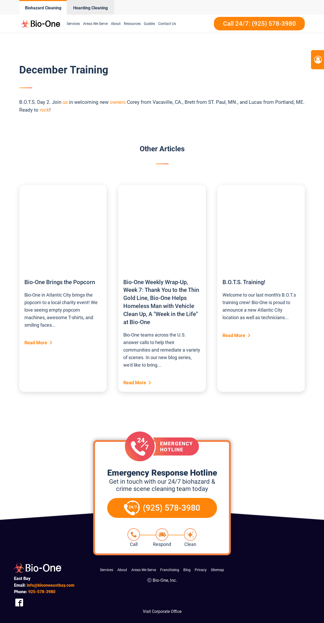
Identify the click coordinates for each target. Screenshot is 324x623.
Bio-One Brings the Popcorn (59, 282)
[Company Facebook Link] (19, 602)
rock (44, 110)
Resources (132, 24)
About (116, 24)
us (65, 102)
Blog (187, 570)
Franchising (169, 570)
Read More (35, 342)
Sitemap (217, 570)
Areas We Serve (95, 24)
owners (118, 102)
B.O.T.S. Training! (243, 282)
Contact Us (167, 24)
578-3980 (41, 591)
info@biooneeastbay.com (51, 585)
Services (73, 24)
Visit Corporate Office (162, 611)
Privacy (201, 570)
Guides (149, 24)
